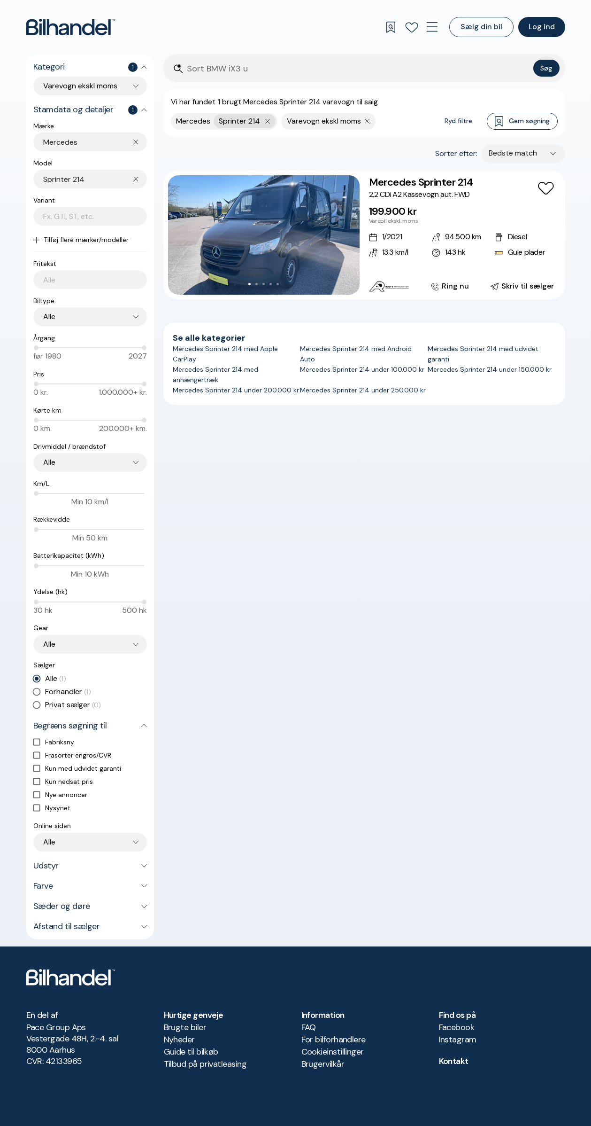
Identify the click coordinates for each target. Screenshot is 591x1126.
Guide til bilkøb (191, 1052)
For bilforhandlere (333, 1039)
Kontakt (453, 1061)
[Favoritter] (411, 27)
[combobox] (95, 142)
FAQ (308, 1027)
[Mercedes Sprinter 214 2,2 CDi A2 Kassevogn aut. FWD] (364, 235)
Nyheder (179, 1039)
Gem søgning (522, 121)
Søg (546, 68)
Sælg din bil (481, 26)
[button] (264, 235)
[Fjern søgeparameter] (367, 121)
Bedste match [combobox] (513, 153)
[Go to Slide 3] (263, 284)
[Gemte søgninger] (391, 27)
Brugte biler (185, 1027)
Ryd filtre (458, 121)
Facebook (457, 1027)
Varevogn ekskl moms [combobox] (80, 86)
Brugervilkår (323, 1064)
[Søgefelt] (358, 69)
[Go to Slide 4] (270, 284)
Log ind (542, 26)
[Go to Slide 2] (256, 284)
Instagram (457, 1039)
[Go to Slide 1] (249, 284)
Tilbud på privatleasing (205, 1064)
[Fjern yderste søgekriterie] (267, 121)
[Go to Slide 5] (277, 284)
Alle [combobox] (49, 316)
